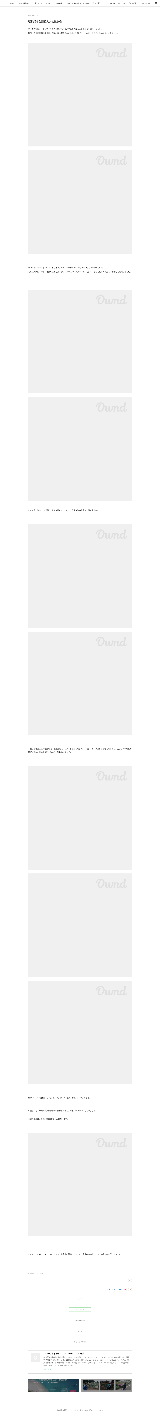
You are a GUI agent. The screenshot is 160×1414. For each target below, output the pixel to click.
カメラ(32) (40, 1273)
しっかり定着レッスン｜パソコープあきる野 (120, 3)
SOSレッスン (80, 1309)
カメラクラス (146, 3)
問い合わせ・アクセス (42, 3)
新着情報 (59, 3)
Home (11, 3)
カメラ (80, 1331)
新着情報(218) (32, 1273)
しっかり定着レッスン (80, 1320)
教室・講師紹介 (24, 3)
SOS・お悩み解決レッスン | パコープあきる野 (83, 3)
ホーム (80, 1299)
